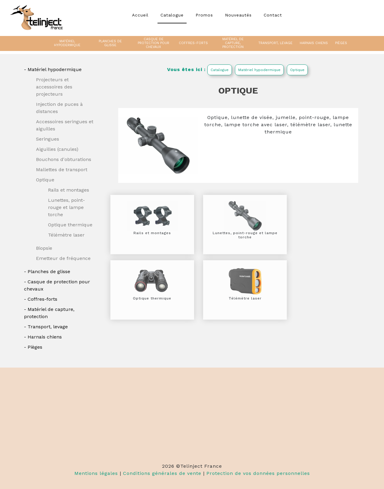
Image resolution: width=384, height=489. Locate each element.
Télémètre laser (66, 235)
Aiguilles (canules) (57, 149)
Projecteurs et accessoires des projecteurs (54, 87)
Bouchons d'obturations (63, 159)
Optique (45, 180)
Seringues (47, 139)
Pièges (35, 347)
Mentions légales (96, 473)
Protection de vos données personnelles (258, 473)
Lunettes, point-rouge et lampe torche (66, 207)
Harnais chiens (45, 337)
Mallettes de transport (61, 169)
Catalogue (220, 70)
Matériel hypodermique (55, 69)
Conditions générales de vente (162, 473)
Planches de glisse (49, 271)
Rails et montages (68, 190)
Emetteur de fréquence (63, 258)
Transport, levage (48, 326)
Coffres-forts (42, 299)
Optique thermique (70, 225)
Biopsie (44, 248)
